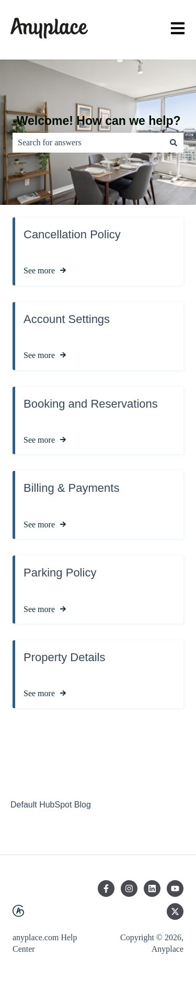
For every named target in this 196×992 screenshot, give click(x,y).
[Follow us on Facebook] (106, 888)
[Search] (173, 143)
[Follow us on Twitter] (175, 911)
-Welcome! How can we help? (97, 121)
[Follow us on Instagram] (129, 888)
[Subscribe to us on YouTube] (175, 888)
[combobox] (88, 143)
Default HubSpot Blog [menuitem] (50, 804)
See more (39, 270)
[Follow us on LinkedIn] (152, 888)
